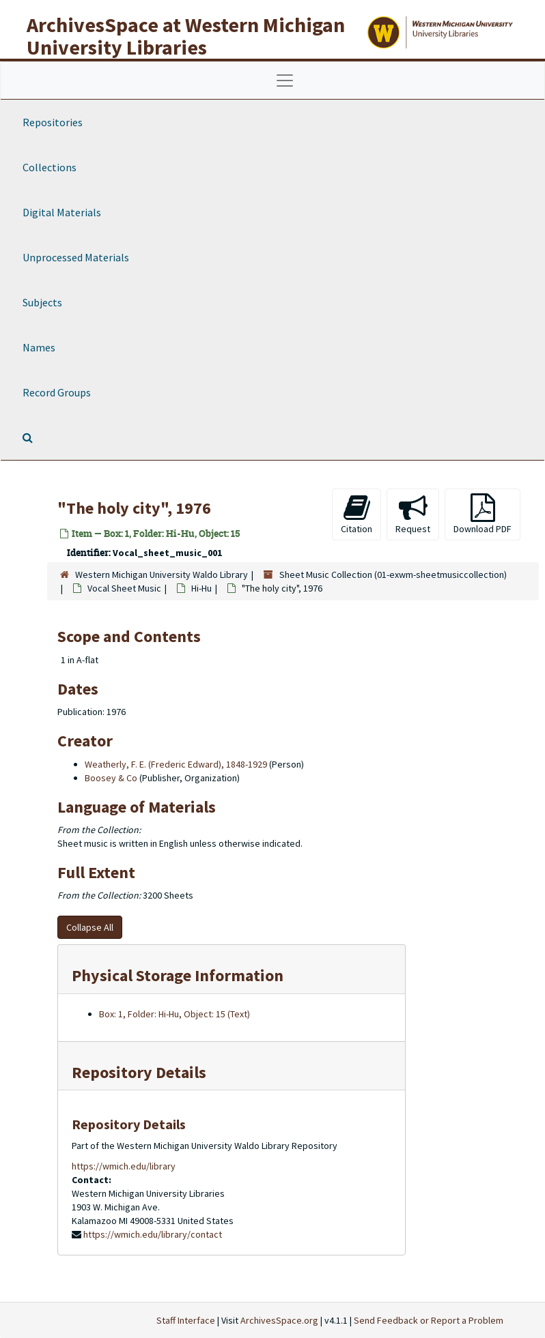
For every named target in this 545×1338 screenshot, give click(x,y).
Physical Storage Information (177, 975)
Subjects (42, 302)
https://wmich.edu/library (124, 1166)
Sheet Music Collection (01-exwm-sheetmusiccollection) (393, 574)
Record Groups (57, 392)
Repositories (53, 122)
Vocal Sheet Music (124, 588)
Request (412, 514)
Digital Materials (62, 212)
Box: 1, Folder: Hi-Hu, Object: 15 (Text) (174, 1014)
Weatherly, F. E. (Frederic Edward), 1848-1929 (176, 764)
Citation (356, 514)
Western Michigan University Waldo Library (161, 574)
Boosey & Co (111, 778)
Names (39, 347)
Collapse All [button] (89, 927)
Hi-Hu (201, 588)
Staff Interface (185, 1320)
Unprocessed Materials (76, 257)
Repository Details (139, 1072)
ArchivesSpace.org (279, 1320)
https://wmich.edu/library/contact (152, 1234)
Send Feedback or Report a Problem (428, 1320)
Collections (49, 167)
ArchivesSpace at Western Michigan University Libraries (186, 36)
